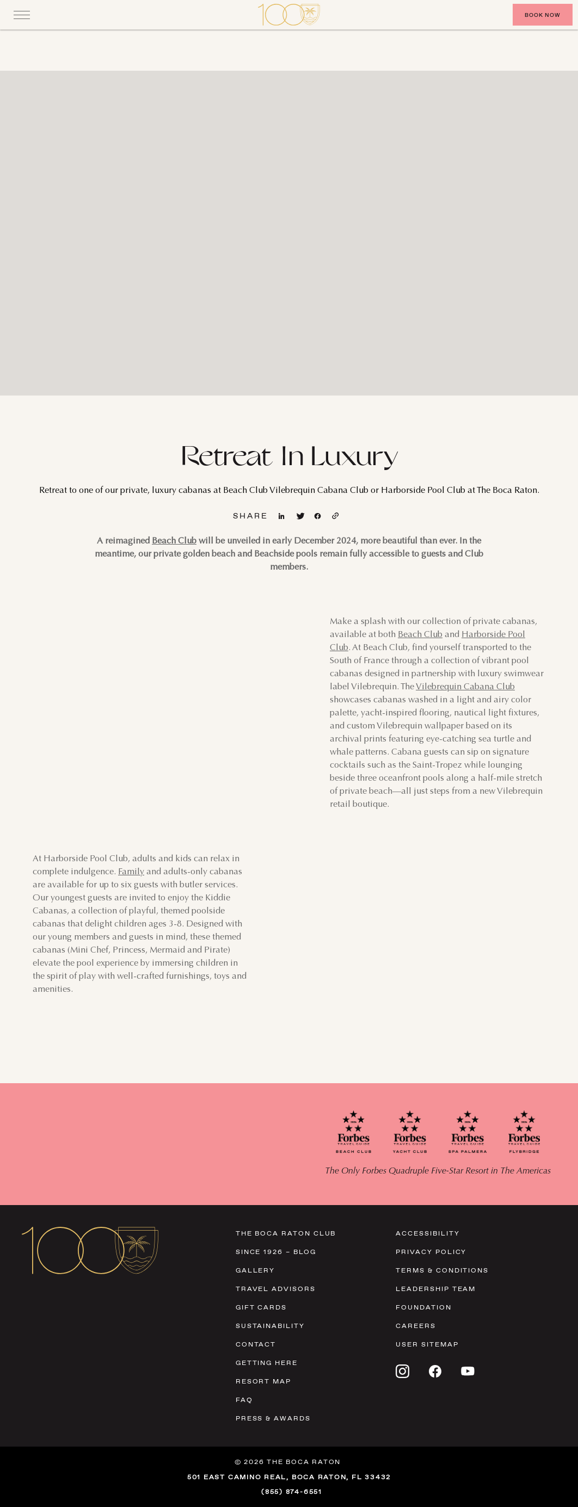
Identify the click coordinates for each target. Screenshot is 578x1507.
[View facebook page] (318, 516)
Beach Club (174, 541)
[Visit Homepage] (289, 14)
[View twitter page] (300, 516)
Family (131, 872)
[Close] (22, 15)
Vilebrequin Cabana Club (465, 687)
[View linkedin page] (282, 516)
